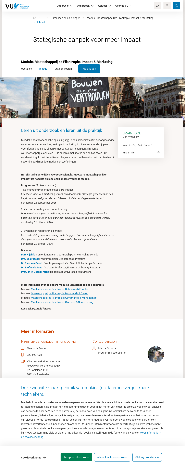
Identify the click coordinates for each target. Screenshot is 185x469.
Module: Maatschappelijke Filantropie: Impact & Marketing (120, 17)
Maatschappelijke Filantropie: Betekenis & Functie (59, 289)
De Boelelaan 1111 (37, 369)
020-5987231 (34, 354)
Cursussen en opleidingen (65, 17)
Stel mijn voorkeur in (147, 458)
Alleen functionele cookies (111, 458)
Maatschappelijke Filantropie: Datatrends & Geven (59, 293)
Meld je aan (90, 68)
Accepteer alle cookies (73, 458)
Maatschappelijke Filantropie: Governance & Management (64, 297)
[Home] (34, 17)
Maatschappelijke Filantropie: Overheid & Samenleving (62, 302)
